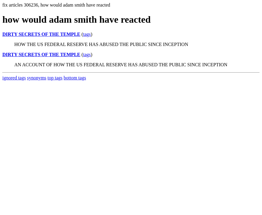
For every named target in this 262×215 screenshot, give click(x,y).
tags (87, 34)
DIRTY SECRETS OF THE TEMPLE (41, 34)
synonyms (36, 77)
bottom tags (75, 77)
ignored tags (14, 77)
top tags (55, 77)
